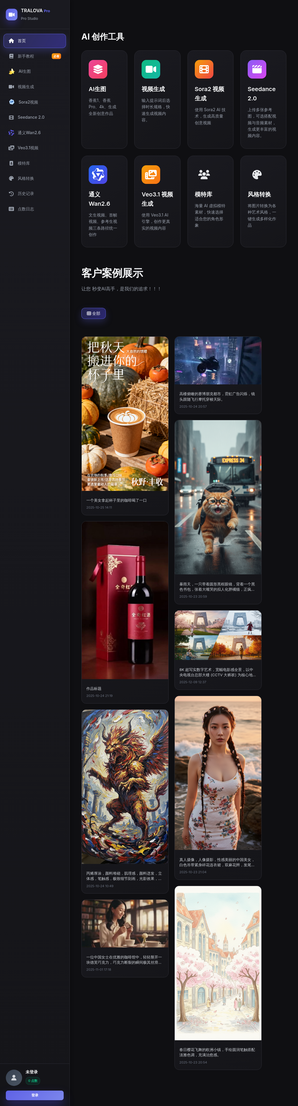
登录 (34, 1095)
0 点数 (33, 1081)
